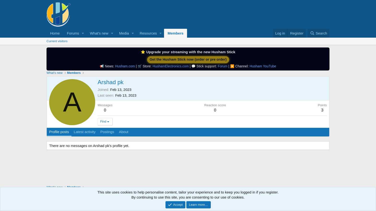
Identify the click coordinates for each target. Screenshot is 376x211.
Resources (148, 33)
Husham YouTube (263, 66)
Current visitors (57, 41)
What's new (99, 33)
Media (124, 33)
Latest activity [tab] (85, 132)
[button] (83, 33)
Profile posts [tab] (59, 132)
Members (175, 33)
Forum (222, 66)
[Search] (318, 33)
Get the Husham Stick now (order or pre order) (188, 60)
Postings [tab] (107, 132)
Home (55, 33)
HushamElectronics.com (171, 66)
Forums (73, 33)
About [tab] (123, 132)
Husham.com (125, 66)
